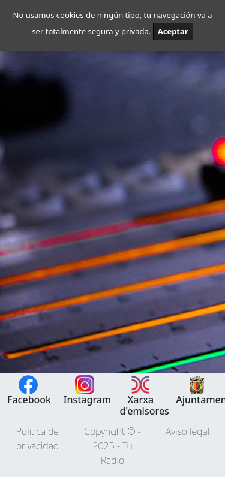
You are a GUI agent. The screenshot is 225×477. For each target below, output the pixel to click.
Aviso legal (187, 431)
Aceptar (173, 31)
